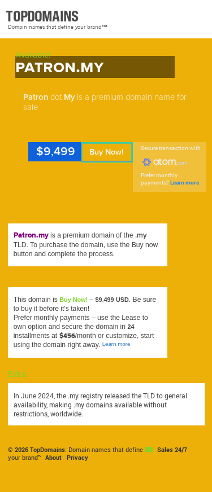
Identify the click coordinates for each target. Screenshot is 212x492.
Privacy (77, 458)
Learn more (184, 182)
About (53, 458)
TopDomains (47, 450)
